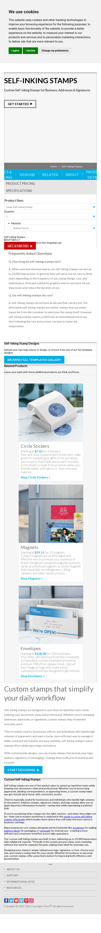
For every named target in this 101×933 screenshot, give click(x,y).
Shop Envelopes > (33, 676)
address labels (12, 830)
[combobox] (50, 207)
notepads (45, 830)
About (72, 174)
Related (50, 174)
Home (53, 166)
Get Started (18, 104)
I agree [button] (15, 50)
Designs (27, 174)
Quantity (9, 211)
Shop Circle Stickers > (35, 477)
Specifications (19, 191)
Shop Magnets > (32, 578)
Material (15, 223)
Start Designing (22, 770)
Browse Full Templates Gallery (34, 360)
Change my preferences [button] (55, 50)
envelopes (78, 827)
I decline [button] (30, 50)
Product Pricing (20, 183)
